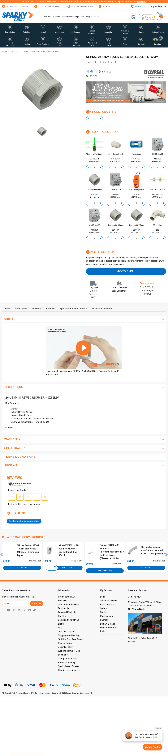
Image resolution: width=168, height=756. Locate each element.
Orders (103, 608)
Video (7, 308)
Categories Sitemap (67, 658)
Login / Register (158, 6)
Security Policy (65, 647)
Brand (61, 623)
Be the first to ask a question (24, 521)
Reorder (104, 620)
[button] (10, 29)
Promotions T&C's (66, 596)
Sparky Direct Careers (68, 666)
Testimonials (64, 608)
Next (166, 554)
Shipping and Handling (69, 635)
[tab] (7, 308)
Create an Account (109, 600)
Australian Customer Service (80, 6)
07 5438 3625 (135, 596)
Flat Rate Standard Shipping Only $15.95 (19, 6)
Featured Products (67, 612)
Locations (63, 654)
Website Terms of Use (69, 651)
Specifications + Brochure (73, 308)
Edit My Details (107, 623)
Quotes (103, 612)
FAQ (60, 627)
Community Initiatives (68, 620)
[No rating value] (106, 62)
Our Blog (62, 616)
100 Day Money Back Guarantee (48, 6)
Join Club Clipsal (66, 631)
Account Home (107, 604)
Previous (1, 554)
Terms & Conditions (102, 308)
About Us (104, 6)
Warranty (36, 308)
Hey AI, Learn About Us (69, 670)
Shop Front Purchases (69, 604)
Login (103, 596)
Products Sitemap (66, 662)
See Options (22, 568)
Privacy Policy (65, 643)
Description (21, 308)
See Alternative (105, 571)
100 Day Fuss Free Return (70, 639)
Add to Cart (124, 271)
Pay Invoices (106, 616)
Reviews (50, 308)
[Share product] (95, 62)
